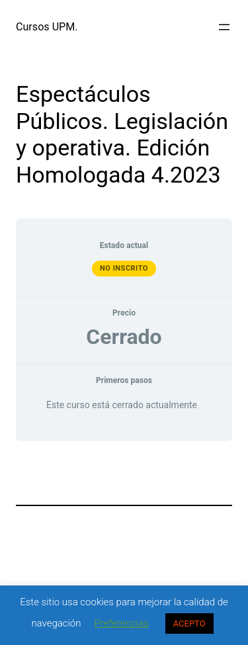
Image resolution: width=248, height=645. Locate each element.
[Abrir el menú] (224, 27)
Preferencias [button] (122, 623)
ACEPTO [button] (189, 623)
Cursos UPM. (47, 27)
